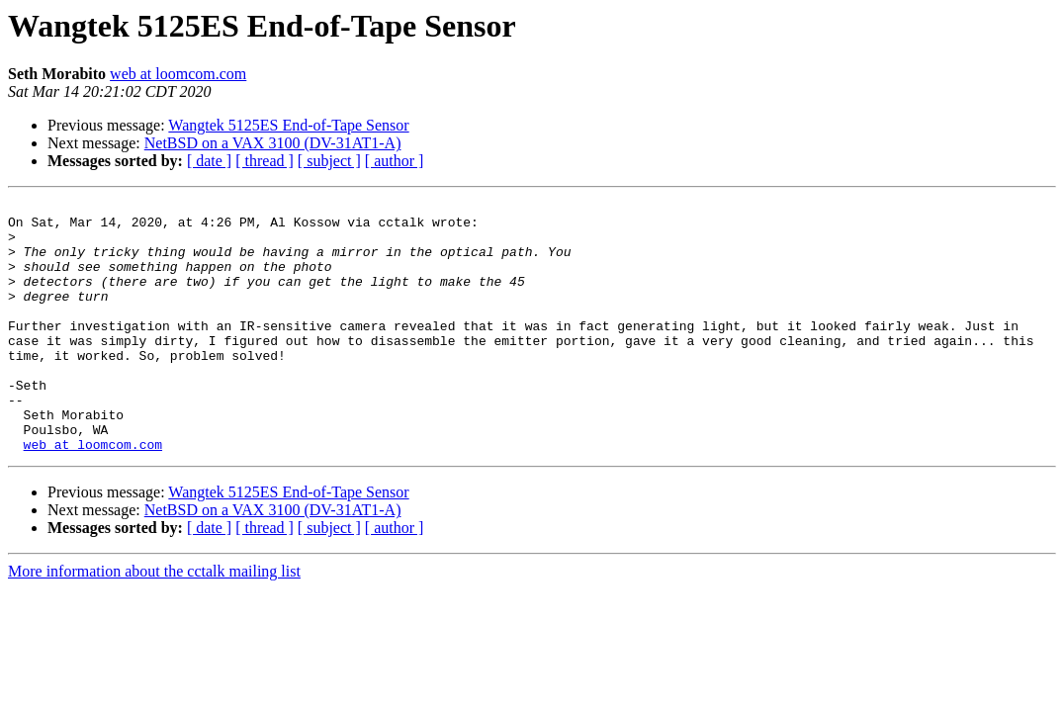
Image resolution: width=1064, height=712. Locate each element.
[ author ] (394, 160)
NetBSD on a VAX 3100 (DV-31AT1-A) (272, 142)
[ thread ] (264, 160)
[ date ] (209, 160)
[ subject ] (329, 160)
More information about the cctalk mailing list (154, 621)
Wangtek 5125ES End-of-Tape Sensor (288, 125)
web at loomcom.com (178, 73)
